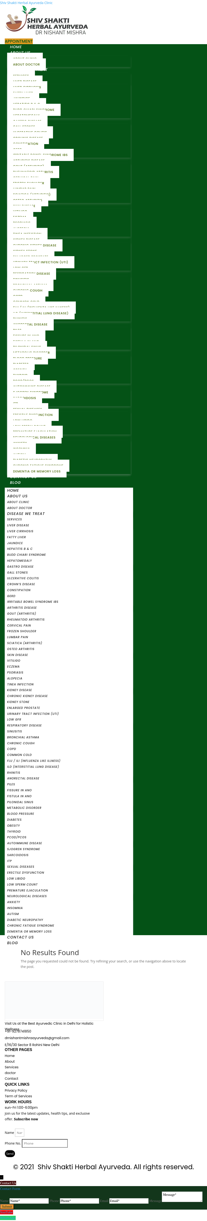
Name (10, 1132)
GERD (11, 596)
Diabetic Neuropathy (25, 920)
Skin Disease (17, 655)
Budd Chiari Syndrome (26, 555)
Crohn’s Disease (21, 584)
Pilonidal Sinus (20, 802)
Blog (15, 482)
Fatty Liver (16, 537)
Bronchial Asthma (23, 737)
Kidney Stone (18, 702)
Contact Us (23, 477)
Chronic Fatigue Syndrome (30, 926)
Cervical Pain (19, 625)
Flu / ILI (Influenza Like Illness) (34, 761)
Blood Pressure (20, 814)
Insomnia (15, 908)
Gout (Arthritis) (21, 614)
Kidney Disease (19, 690)
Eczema (13, 667)
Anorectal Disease (30, 324)
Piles (11, 784)
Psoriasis (15, 672)
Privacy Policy (16, 1090)
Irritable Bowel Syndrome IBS (32, 602)
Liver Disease (18, 525)
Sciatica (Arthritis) (24, 643)
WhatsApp (8, 1218)
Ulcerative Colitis (23, 578)
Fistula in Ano (19, 796)
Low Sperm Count (22, 884)
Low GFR (14, 719)
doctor (10, 1072)
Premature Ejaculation (27, 890)
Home (16, 47)
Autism (13, 914)
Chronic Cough (21, 743)
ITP (9, 861)
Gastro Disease (20, 567)
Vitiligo (13, 661)
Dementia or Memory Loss (37, 471)
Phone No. (13, 1143)
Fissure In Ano (19, 790)
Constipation (19, 590)
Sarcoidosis (24, 398)
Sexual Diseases (20, 867)
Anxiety (13, 902)
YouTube (6, 1212)
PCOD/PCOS (17, 837)
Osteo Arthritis (20, 649)
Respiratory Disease (24, 725)
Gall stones (17, 572)
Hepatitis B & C (20, 549)
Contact (11, 1078)
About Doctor (26, 64)
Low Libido (16, 879)
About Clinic (18, 502)
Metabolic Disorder (24, 808)
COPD (11, 749)
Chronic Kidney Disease (27, 696)
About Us (17, 496)
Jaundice (15, 543)
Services (14, 519)
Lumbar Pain (17, 637)
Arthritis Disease (22, 608)
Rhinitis (13, 773)
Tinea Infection (20, 684)
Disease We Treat (26, 513)
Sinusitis (14, 731)
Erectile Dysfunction (25, 873)
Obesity (13, 826)
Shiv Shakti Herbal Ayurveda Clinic (26, 2)
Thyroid (14, 832)
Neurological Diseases (34, 437)
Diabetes (14, 820)
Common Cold (19, 755)
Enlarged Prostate (23, 708)
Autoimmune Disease (24, 843)
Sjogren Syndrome (23, 849)
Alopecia (15, 678)
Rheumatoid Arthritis (26, 620)
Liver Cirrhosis (20, 531)
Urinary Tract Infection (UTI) (40, 262)
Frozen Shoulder (21, 631)
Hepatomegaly (19, 561)
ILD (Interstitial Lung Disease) (41, 313)
